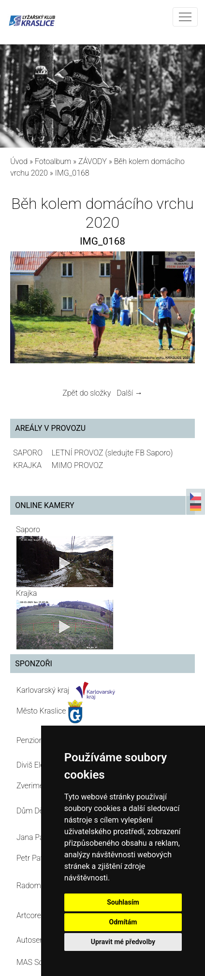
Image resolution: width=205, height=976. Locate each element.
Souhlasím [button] (123, 902)
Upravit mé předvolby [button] (123, 942)
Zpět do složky (86, 393)
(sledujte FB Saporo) (139, 452)
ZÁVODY (92, 161)
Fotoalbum (53, 161)
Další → (130, 393)
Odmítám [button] (123, 922)
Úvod (19, 161)
